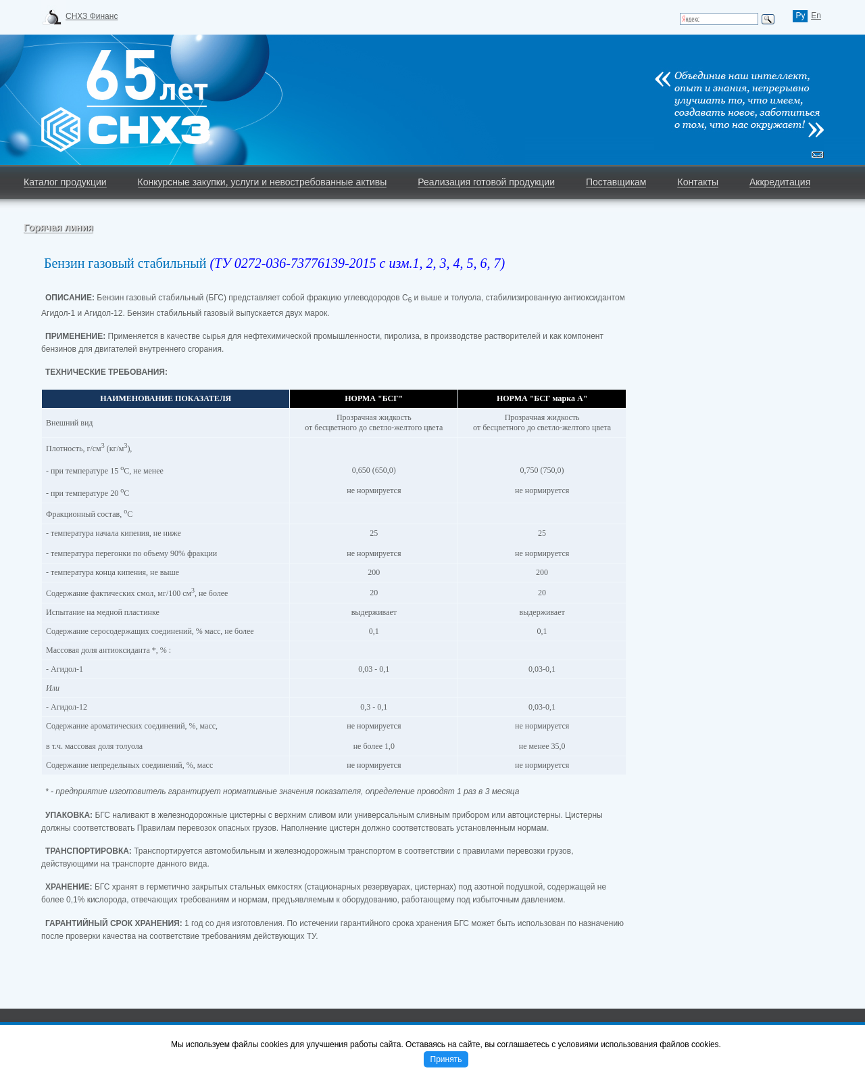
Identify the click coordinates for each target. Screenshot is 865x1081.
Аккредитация (779, 182)
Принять (446, 1059)
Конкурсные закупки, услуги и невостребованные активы (262, 182)
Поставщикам (616, 182)
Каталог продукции (65, 182)
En (816, 15)
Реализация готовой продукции (486, 182)
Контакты (697, 182)
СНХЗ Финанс (92, 16)
